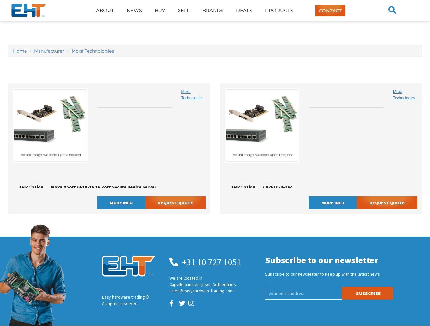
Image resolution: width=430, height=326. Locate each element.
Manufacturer (49, 51)
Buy (160, 10)
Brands (212, 10)
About (105, 10)
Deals (244, 10)
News (134, 10)
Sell (184, 10)
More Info (121, 203)
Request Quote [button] (175, 203)
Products (279, 10)
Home (20, 51)
